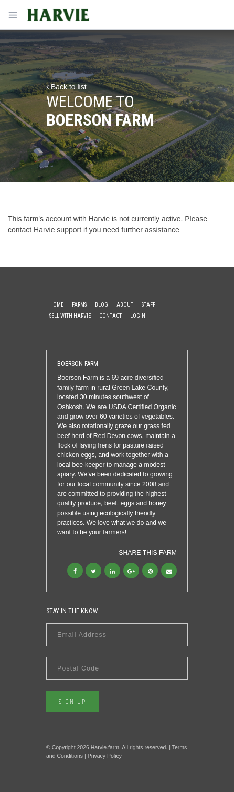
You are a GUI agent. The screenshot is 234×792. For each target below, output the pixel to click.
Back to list (66, 87)
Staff (148, 304)
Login (137, 315)
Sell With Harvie (70, 315)
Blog (101, 304)
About (124, 304)
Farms (79, 304)
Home (56, 304)
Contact (110, 315)
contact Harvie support (44, 230)
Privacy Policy (105, 756)
